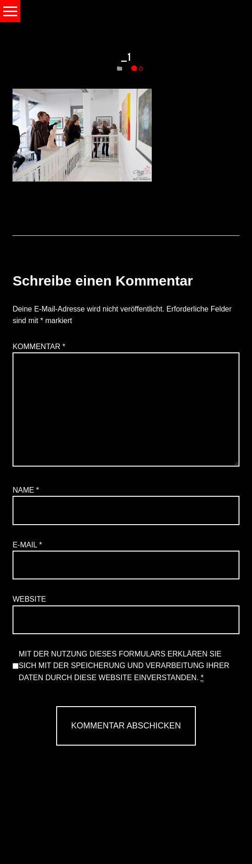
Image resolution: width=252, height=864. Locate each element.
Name (26, 490)
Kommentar (39, 347)
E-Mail (27, 545)
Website (29, 599)
